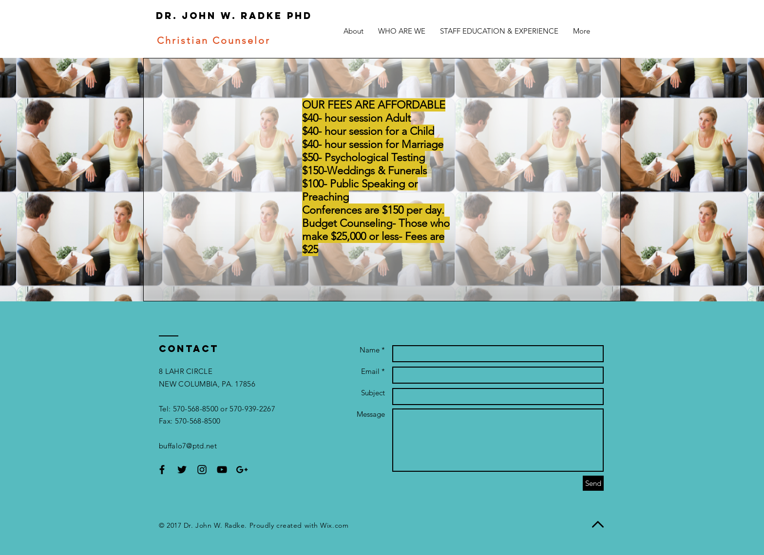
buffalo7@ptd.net (188, 445)
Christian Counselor (211, 40)
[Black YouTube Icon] (222, 469)
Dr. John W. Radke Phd (221, 15)
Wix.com (334, 525)
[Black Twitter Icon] (182, 469)
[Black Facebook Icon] (162, 469)
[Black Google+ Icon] (242, 469)
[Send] (593, 483)
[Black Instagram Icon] (202, 469)
